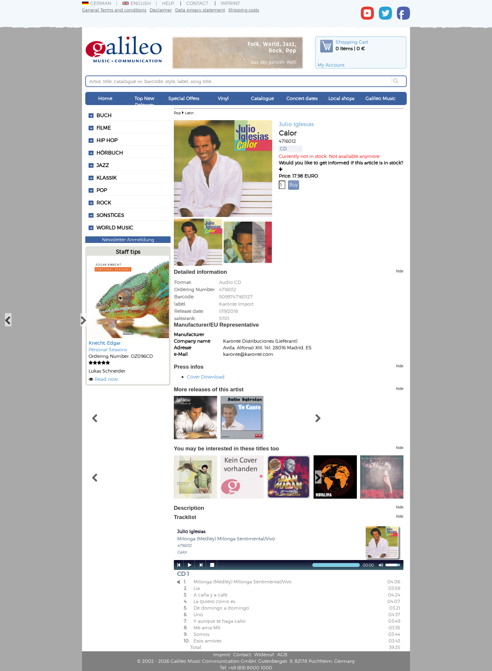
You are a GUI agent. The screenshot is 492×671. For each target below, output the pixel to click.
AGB (282, 654)
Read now (106, 379)
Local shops (341, 98)
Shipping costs (243, 9)
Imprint (230, 3)
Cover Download (206, 376)
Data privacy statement (200, 9)
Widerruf (264, 654)
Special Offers (183, 98)
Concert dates (302, 98)
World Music (114, 227)
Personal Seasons (108, 349)
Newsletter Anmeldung (128, 239)
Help (168, 3)
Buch (104, 115)
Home (105, 98)
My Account (331, 65)
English (136, 3)
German (96, 3)
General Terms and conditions (114, 9)
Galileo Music (380, 98)
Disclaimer (161, 9)
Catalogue (262, 98)
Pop (177, 113)
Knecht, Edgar (104, 343)
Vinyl (223, 98)
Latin (189, 113)
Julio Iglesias (296, 123)
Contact (197, 3)
